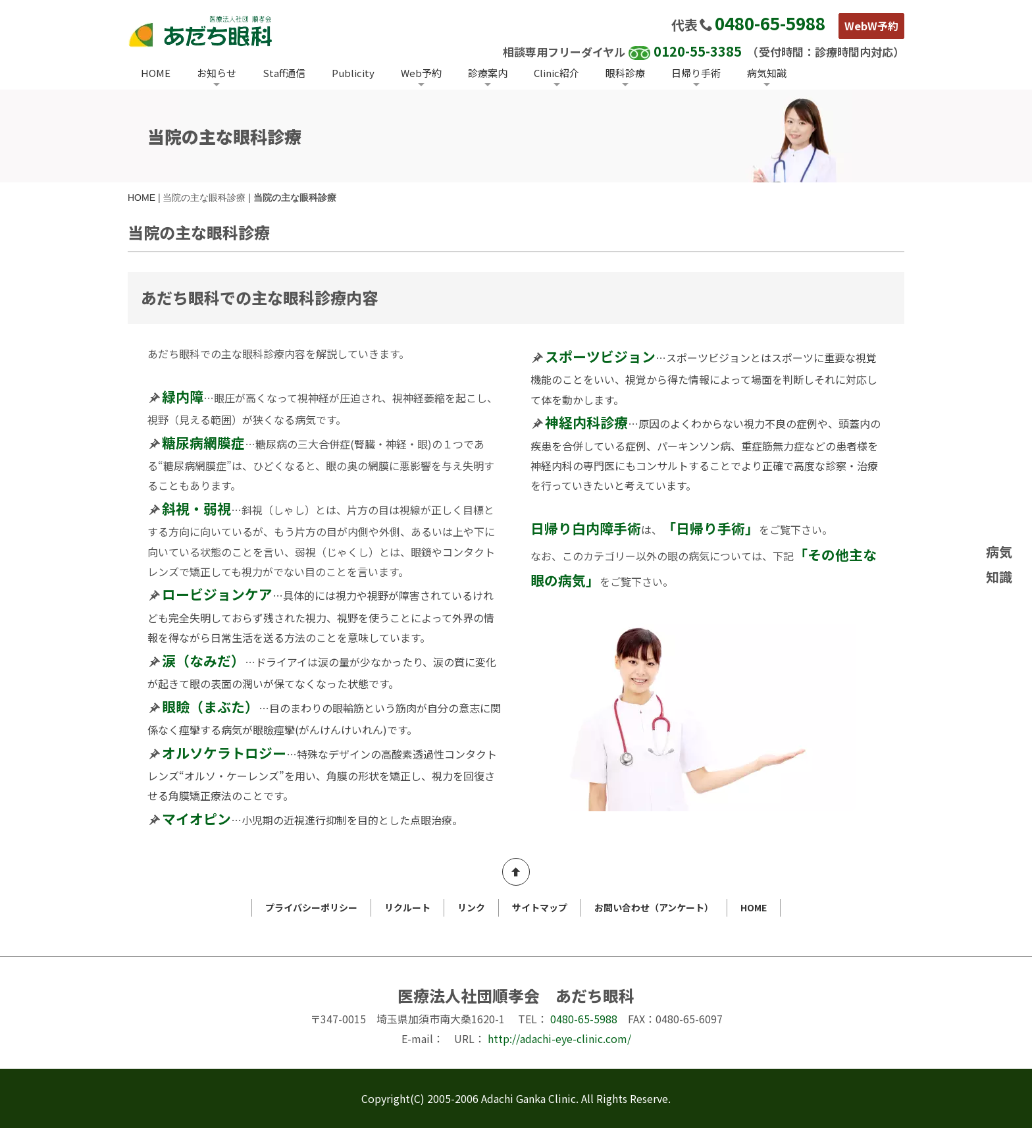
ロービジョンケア (217, 594)
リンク (471, 907)
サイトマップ (539, 907)
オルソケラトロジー (224, 753)
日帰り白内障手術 (585, 528)
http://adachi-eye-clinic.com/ (559, 1038)
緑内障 (182, 396)
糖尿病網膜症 (203, 442)
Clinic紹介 (556, 73)
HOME (155, 73)
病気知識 (767, 73)
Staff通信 (284, 73)
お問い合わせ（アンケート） (653, 907)
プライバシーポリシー (311, 907)
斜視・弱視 (196, 508)
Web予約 (421, 73)
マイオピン (196, 818)
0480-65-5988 (770, 23)
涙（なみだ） (203, 660)
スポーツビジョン (600, 356)
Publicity (353, 73)
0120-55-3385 (698, 51)
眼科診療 (625, 73)
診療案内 (487, 73)
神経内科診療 (586, 422)
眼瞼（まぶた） (210, 706)
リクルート (407, 907)
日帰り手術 (696, 73)
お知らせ (216, 73)
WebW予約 (871, 26)
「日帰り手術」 (710, 528)
